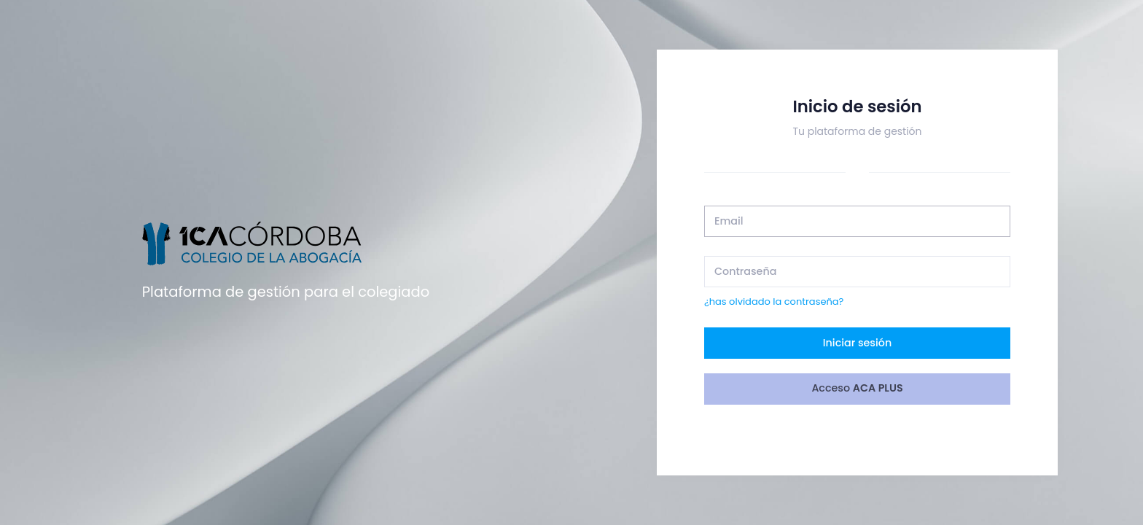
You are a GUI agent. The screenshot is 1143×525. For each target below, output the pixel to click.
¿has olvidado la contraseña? (773, 301)
